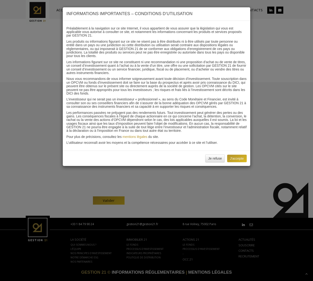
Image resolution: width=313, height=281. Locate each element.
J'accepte (237, 158)
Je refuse (215, 158)
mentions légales (135, 137)
